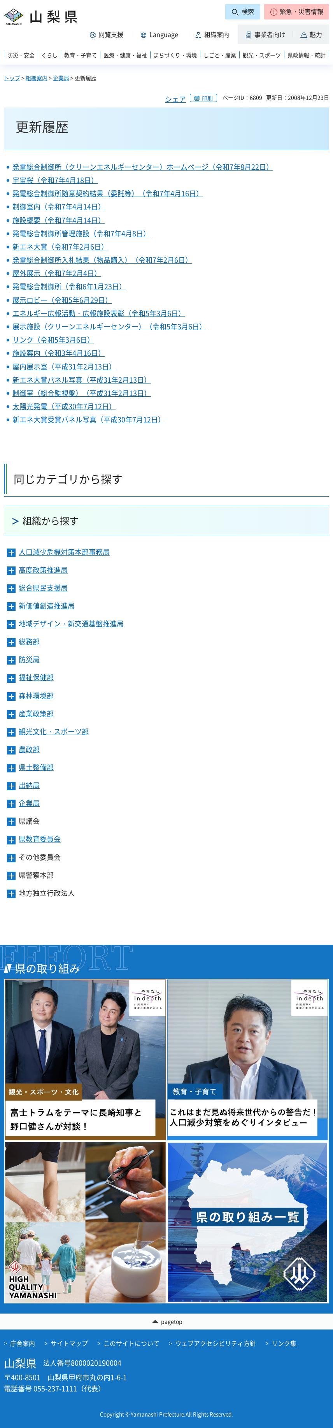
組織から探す (51, 520)
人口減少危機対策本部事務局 (64, 552)
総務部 (29, 641)
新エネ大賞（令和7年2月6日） (60, 246)
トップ (12, 78)
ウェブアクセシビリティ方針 (215, 1343)
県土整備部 (36, 767)
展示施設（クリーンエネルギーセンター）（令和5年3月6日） (109, 326)
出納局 (29, 785)
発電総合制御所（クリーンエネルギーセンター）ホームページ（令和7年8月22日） (142, 167)
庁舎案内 (22, 1343)
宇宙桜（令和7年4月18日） (55, 180)
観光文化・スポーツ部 (54, 731)
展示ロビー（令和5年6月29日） (62, 300)
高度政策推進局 (43, 570)
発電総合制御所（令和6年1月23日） (69, 286)
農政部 (29, 749)
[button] (296, 11)
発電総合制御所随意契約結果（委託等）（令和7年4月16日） (107, 193)
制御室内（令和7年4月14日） (58, 206)
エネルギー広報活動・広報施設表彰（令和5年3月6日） (98, 313)
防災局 (29, 659)
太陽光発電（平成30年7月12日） (64, 406)
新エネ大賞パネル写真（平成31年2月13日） (81, 380)
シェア (175, 99)
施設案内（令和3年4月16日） (58, 353)
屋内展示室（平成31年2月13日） (64, 366)
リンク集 (284, 1343)
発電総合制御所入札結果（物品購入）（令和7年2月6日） (102, 260)
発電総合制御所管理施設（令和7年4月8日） (81, 233)
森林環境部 (36, 695)
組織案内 (36, 78)
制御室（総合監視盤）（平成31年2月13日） (81, 393)
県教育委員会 (40, 839)
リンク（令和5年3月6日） (53, 339)
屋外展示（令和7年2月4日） (56, 273)
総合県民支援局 (43, 588)
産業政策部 (36, 713)
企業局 (61, 78)
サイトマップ (69, 1343)
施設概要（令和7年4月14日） (58, 220)
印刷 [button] (207, 98)
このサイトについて (131, 1343)
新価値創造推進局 (47, 605)
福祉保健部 (36, 677)
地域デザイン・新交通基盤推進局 (71, 623)
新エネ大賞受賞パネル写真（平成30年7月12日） (88, 419)
